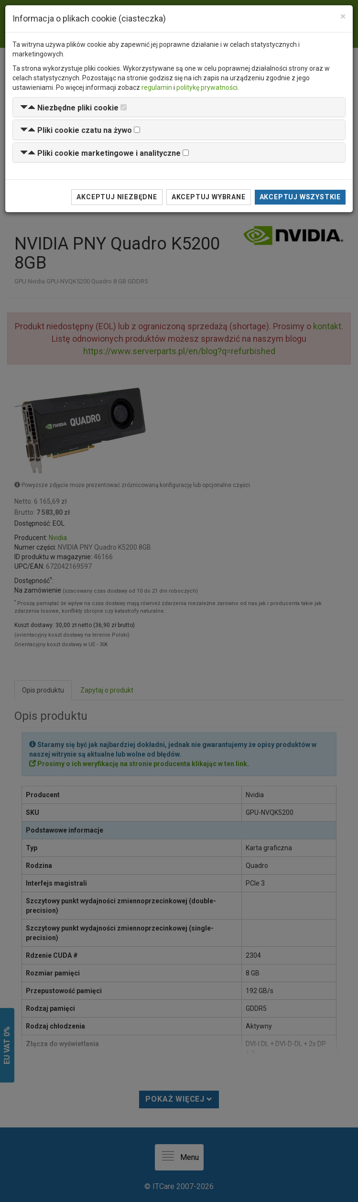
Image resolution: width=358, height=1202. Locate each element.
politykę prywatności (207, 87)
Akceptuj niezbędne (116, 197)
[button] (69, 107)
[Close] (343, 16)
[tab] (179, 107)
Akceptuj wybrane (209, 197)
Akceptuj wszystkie (300, 197)
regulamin (156, 87)
